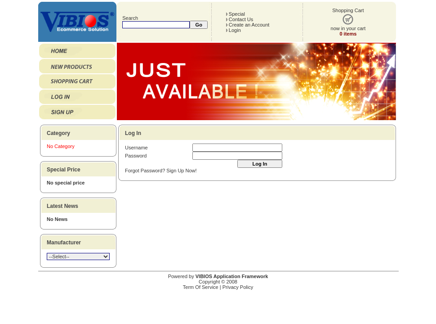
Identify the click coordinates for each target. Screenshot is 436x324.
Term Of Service (200, 287)
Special (235, 14)
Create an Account (248, 24)
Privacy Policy (237, 287)
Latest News (62, 206)
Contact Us (239, 19)
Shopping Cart (348, 10)
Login (233, 30)
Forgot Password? (145, 170)
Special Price (63, 169)
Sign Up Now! (181, 170)
